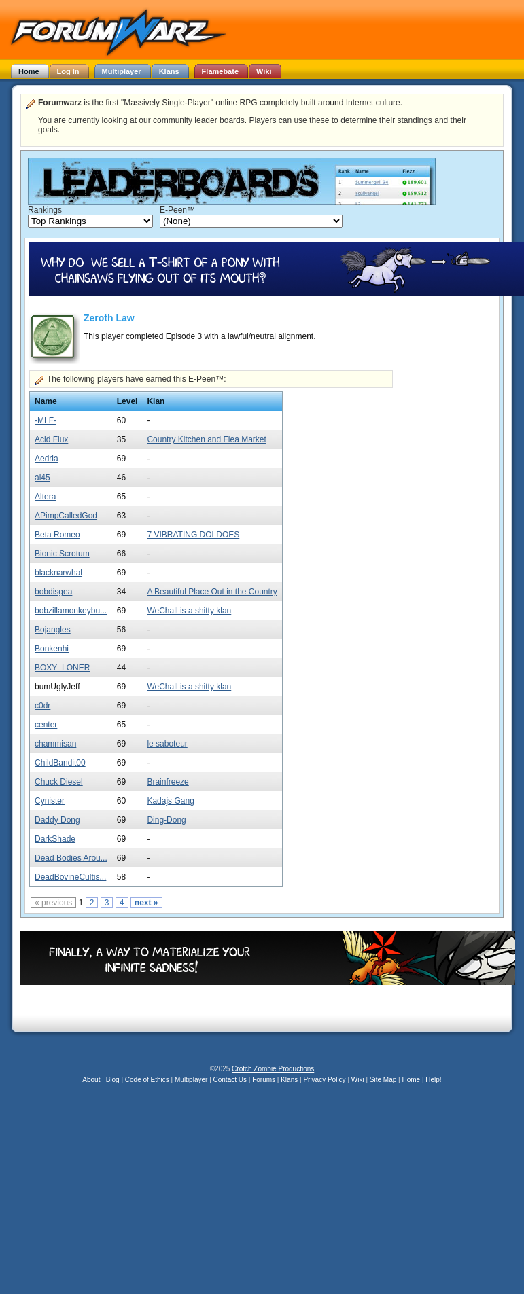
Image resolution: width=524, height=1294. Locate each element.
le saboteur (167, 744)
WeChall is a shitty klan (189, 610)
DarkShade (55, 839)
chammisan (55, 744)
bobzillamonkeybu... (71, 610)
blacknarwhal (58, 572)
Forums (263, 1079)
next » (146, 902)
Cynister (50, 801)
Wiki (357, 1079)
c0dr (42, 706)
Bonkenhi (52, 648)
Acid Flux (51, 439)
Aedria (46, 458)
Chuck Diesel (59, 782)
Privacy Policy (324, 1079)
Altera (45, 496)
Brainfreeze (167, 782)
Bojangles (53, 629)
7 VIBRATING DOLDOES (193, 534)
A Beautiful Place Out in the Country (212, 591)
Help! (433, 1079)
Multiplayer (191, 1079)
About (91, 1079)
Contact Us (230, 1079)
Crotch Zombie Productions (273, 1069)
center (46, 725)
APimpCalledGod (66, 515)
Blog (113, 1079)
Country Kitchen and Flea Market (206, 439)
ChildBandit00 (60, 763)
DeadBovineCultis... (70, 877)
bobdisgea (53, 591)
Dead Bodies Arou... (71, 858)
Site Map (383, 1079)
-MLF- (45, 420)
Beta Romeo (57, 534)
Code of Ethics (147, 1079)
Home (411, 1079)
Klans (289, 1079)
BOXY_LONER (62, 667)
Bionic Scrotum (62, 553)
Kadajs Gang (170, 801)
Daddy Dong (57, 820)
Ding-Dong (166, 820)
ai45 (42, 477)
